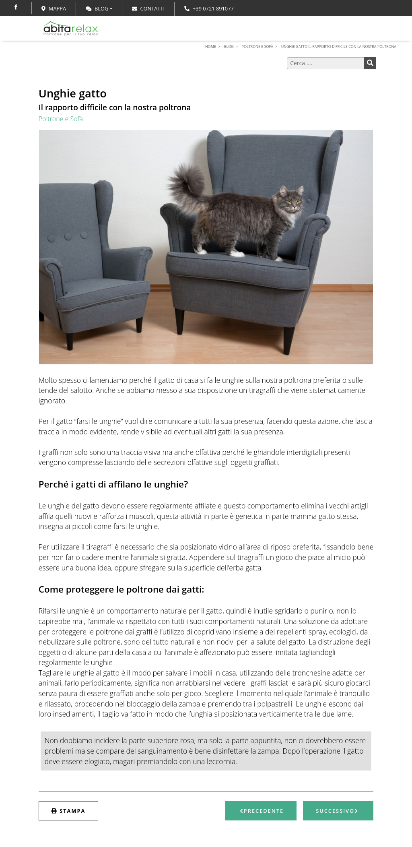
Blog (97, 8)
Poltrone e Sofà (61, 118)
